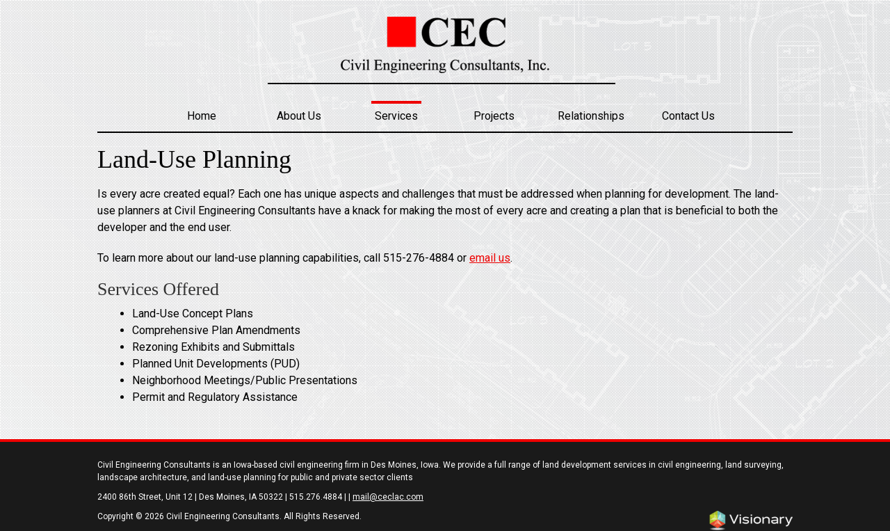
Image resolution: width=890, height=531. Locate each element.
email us (489, 257)
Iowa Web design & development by (751, 520)
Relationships (591, 115)
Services (396, 115)
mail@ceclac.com (388, 497)
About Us (299, 115)
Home (201, 115)
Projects (494, 115)
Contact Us (688, 115)
